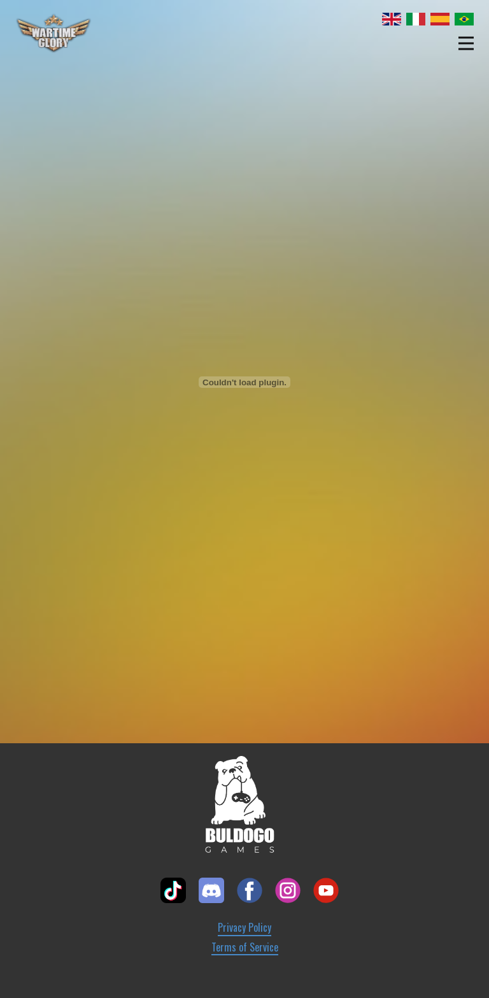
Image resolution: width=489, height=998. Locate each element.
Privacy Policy (244, 927)
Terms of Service (244, 947)
